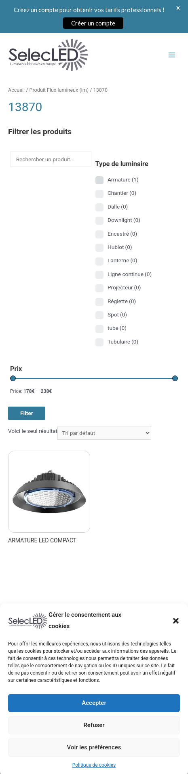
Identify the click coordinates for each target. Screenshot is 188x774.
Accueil (16, 90)
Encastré (122, 233)
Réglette (122, 301)
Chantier (122, 193)
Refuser (93, 734)
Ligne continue (130, 274)
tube (117, 328)
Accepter (94, 712)
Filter (26, 413)
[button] (176, 630)
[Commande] (104, 433)
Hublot (120, 247)
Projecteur (124, 287)
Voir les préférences (94, 757)
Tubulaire (123, 341)
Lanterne (122, 260)
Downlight (124, 220)
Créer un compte (93, 23)
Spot (117, 314)
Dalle (118, 206)
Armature (123, 179)
